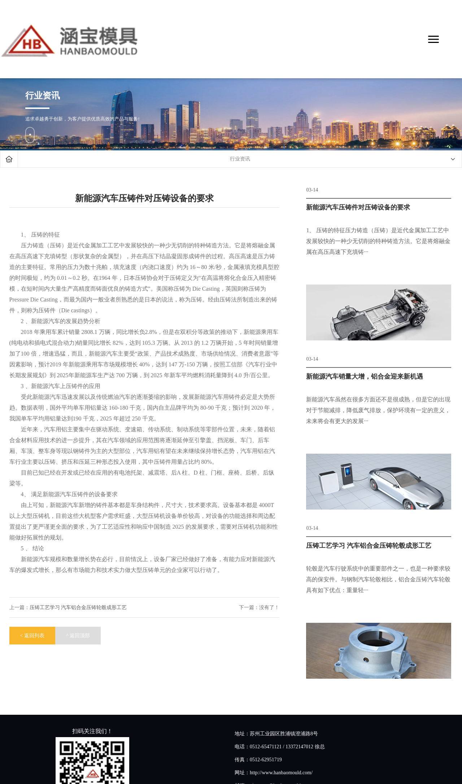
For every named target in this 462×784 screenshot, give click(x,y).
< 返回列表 (32, 635)
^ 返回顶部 (78, 635)
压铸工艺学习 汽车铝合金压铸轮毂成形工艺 (78, 607)
